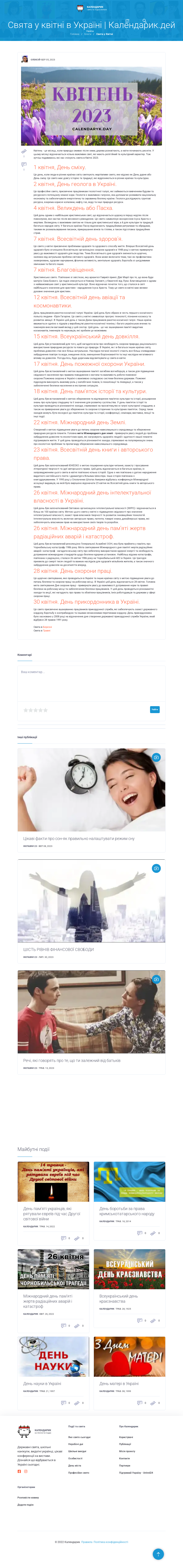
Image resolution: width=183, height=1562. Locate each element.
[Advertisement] (91, 1115)
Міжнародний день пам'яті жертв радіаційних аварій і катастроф (47, 1301)
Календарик (30, 1226)
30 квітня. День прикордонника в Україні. (87, 602)
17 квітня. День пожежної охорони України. (89, 364)
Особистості (75, 1458)
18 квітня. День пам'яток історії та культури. (90, 391)
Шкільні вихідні (77, 1451)
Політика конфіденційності (111, 1542)
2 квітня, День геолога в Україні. (75, 184)
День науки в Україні (42, 1383)
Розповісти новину (28, 1497)
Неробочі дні (75, 1444)
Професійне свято (78, 1472)
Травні (46, 630)
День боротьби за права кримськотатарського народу (127, 1211)
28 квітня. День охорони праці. (73, 571)
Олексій (35, 59)
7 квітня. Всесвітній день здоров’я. (78, 239)
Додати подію (25, 1504)
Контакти (124, 1458)
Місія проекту (127, 1451)
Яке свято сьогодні (79, 1437)
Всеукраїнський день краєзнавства (118, 1299)
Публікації (125, 1444)
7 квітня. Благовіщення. (64, 269)
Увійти (90, 31)
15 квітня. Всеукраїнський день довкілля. (87, 336)
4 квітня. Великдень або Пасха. (73, 208)
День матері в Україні (119, 1383)
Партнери (124, 1465)
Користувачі (126, 1437)
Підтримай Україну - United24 (136, 1472)
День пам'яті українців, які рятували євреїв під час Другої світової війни (51, 1213)
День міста (74, 1465)
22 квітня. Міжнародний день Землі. (80, 422)
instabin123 (30, 846)
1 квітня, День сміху (59, 167)
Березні (47, 627)
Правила (86, 1542)
